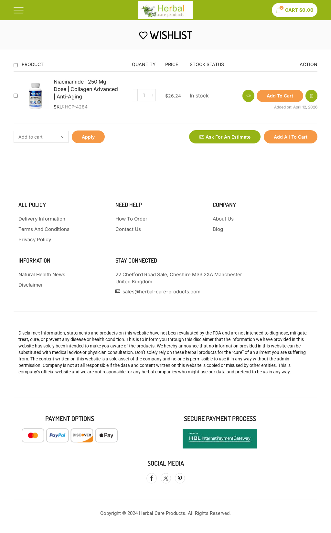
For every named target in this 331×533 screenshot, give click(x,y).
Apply (88, 137)
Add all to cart (290, 137)
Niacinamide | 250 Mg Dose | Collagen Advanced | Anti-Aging (86, 89)
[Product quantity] (144, 95)
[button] (280, 96)
